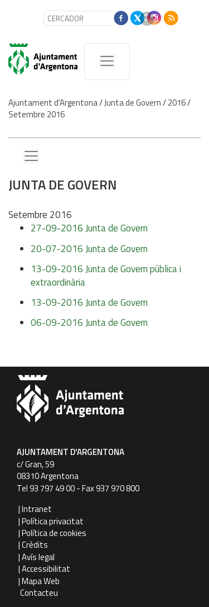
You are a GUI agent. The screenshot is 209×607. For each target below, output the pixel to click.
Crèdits (35, 544)
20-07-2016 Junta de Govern (89, 248)
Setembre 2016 (36, 114)
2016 (177, 102)
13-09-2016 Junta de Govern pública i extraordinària (106, 276)
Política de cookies (54, 533)
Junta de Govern (132, 102)
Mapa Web (41, 581)
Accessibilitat (46, 568)
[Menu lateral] (31, 156)
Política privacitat (53, 521)
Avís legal (38, 557)
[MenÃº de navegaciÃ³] (107, 61)
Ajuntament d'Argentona (53, 102)
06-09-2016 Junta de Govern (89, 322)
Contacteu (39, 592)
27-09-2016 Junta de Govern (89, 228)
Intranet (37, 508)
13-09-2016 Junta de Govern (89, 302)
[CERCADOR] (88, 18)
